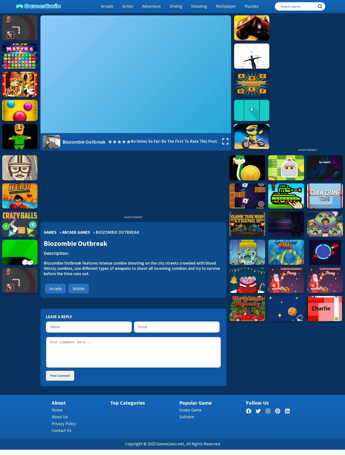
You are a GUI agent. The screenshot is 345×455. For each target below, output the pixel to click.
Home (57, 415)
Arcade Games (76, 232)
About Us (60, 422)
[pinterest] (277, 417)
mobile (78, 288)
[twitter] (258, 417)
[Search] (319, 7)
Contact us (61, 435)
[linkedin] (287, 417)
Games (50, 232)
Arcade (55, 288)
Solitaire (186, 422)
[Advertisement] (308, 81)
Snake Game (190, 415)
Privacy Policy (64, 428)
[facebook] (248, 417)
